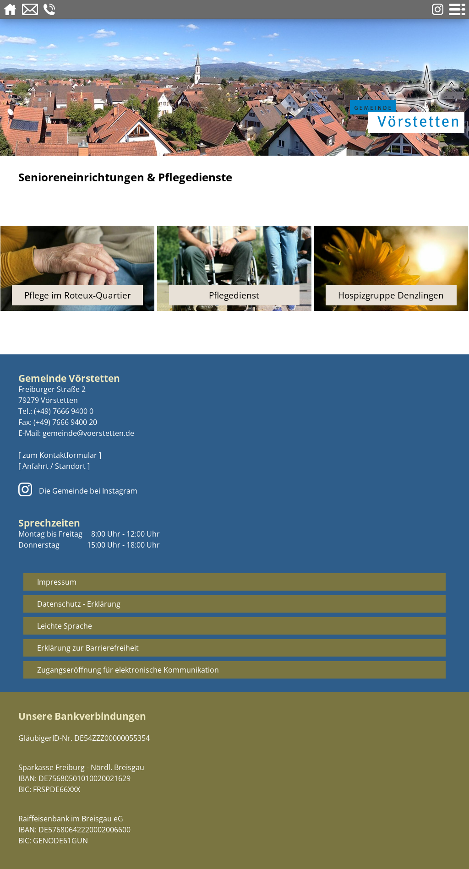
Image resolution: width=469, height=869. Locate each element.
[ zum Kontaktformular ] (59, 455)
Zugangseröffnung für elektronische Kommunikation (128, 670)
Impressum (56, 582)
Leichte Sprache (64, 626)
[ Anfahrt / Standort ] (54, 466)
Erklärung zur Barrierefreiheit (88, 648)
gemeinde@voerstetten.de (88, 433)
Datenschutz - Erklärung (78, 604)
